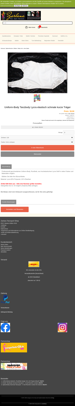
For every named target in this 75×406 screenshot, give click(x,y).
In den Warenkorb (37, 148)
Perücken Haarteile (43, 36)
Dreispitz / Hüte (18, 36)
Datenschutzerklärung (6, 5)
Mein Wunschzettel (6, 246)
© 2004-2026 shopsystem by (37, 403)
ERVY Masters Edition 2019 (9, 223)
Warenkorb (44, 27)
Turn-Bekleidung (36, 40)
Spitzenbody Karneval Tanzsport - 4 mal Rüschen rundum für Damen (23, 384)
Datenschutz (4, 229)
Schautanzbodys (7, 40)
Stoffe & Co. (64, 36)
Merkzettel (37, 154)
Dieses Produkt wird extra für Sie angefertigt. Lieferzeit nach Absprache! (58, 120)
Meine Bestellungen (6, 248)
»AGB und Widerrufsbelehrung (9, 232)
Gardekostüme (6, 36)
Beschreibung (6, 166)
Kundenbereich (6, 242)
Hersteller (61, 40)
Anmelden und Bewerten (14, 209)
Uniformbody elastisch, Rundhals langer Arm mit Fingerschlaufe (21, 381)
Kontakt (3, 227)
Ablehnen (25, 5)
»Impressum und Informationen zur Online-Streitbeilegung (17, 230)
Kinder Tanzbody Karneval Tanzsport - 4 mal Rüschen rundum (21, 383)
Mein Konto (32, 27)
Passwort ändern (6, 250)
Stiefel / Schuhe (30, 36)
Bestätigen (17, 5)
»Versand (3, 234)
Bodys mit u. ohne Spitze (23, 48)
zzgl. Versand (71, 113)
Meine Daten (4, 244)
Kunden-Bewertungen (8, 202)
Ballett (16, 40)
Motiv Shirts (25, 40)
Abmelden (4, 252)
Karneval (54, 36)
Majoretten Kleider (49, 40)
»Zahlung (3, 225)
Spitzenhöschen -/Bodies (11, 48)
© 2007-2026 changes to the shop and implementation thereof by (37, 397)
